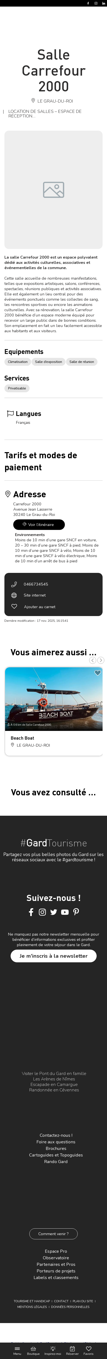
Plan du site (83, 1301)
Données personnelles (70, 1307)
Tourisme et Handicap (32, 1301)
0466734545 (36, 584)
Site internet (35, 595)
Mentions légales (32, 1307)
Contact (61, 1301)
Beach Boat (22, 738)
